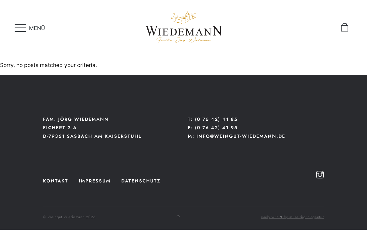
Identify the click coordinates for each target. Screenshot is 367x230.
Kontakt (55, 180)
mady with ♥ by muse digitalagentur (292, 217)
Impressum (95, 180)
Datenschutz (141, 180)
